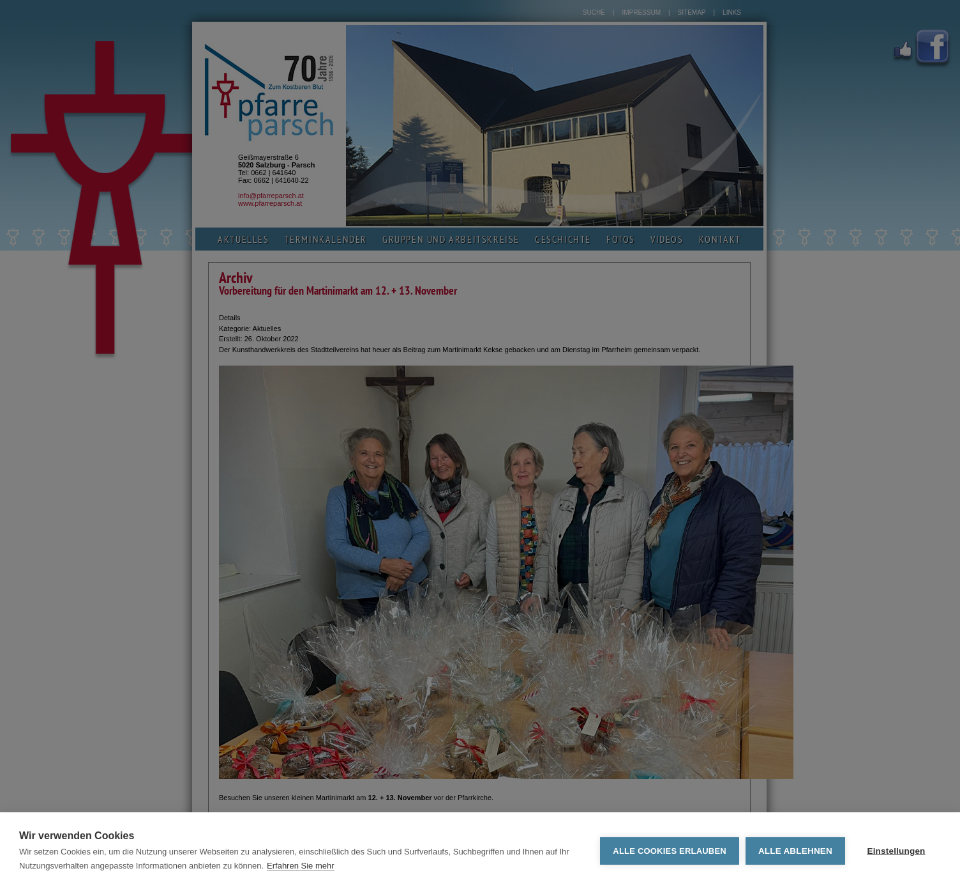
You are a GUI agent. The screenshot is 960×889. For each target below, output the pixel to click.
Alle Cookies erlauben (669, 851)
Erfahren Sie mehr (300, 865)
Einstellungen (896, 851)
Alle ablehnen (795, 851)
